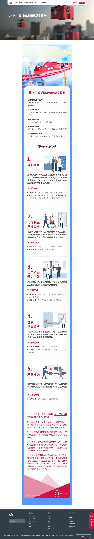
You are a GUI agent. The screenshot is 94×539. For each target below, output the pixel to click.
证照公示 (49, 516)
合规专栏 (49, 521)
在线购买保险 (31, 516)
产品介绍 (15, 2)
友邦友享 (49, 523)
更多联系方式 (72, 523)
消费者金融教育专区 (33, 521)
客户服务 (31, 2)
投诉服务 (30, 523)
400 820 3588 (72, 517)
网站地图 (30, 526)
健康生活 (21, 2)
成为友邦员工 (50, 526)
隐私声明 (32, 535)
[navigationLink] (10, 2)
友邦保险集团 (13, 521)
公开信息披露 (43, 2)
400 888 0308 (72, 521)
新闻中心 (49, 518)
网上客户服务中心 (32, 518)
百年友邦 (26, 2)
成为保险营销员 (51, 528)
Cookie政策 (27, 535)
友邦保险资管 (72, 526)
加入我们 (36, 2)
